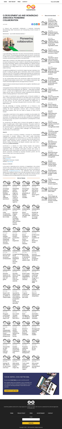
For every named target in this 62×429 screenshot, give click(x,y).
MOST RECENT (12, 1)
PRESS (19, 1)
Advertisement (41, 413)
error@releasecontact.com (15, 170)
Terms (11, 413)
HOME (5, 1)
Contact (50, 413)
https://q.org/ (10, 161)
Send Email (8, 158)
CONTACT (24, 1)
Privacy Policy (21, 413)
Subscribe (31, 423)
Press (31, 413)
